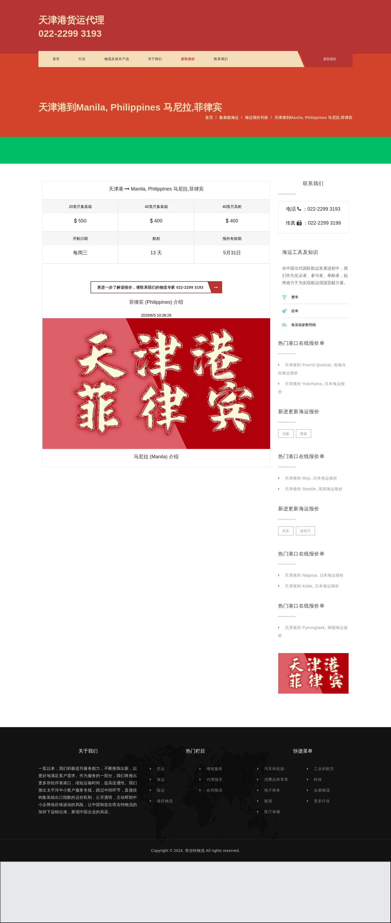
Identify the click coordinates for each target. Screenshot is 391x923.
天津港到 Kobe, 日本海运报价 (312, 586)
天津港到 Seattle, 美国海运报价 (314, 489)
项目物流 (165, 801)
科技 (318, 779)
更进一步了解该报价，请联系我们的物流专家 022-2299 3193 (157, 287)
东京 (285, 531)
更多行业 (322, 801)
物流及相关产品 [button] (116, 59)
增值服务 (215, 769)
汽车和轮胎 (274, 769)
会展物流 (322, 790)
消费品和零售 (276, 779)
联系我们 (221, 59)
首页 (56, 59)
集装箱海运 (229, 117)
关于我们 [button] (155, 59)
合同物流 (215, 790)
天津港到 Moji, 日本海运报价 (311, 478)
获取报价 (188, 59)
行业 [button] (81, 59)
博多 (303, 434)
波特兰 (305, 531)
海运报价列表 (256, 117)
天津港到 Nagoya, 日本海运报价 (314, 575)
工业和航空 (324, 769)
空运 (161, 769)
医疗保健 (272, 812)
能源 (268, 801)
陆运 (161, 790)
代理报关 (215, 779)
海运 (161, 779)
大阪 (285, 434)
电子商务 (272, 790)
